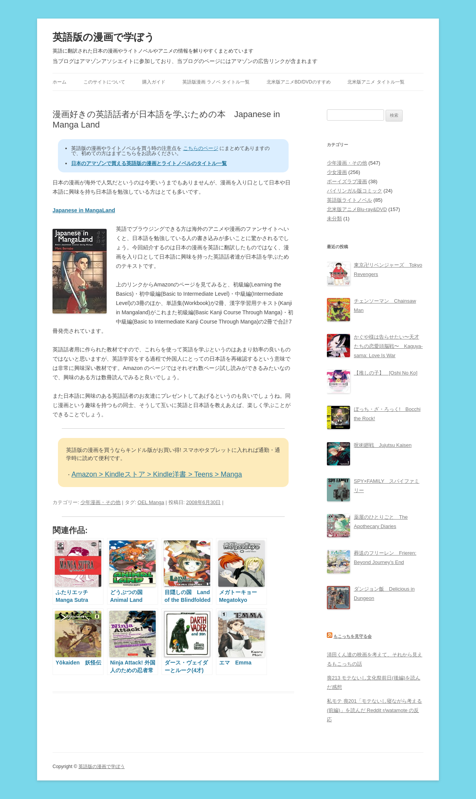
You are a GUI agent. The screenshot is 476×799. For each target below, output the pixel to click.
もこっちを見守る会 (352, 636)
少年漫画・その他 (100, 502)
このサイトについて (104, 82)
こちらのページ (200, 148)
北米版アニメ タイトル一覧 (375, 82)
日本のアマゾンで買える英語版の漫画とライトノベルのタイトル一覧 (149, 163)
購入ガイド (153, 82)
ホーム (59, 82)
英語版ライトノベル (349, 200)
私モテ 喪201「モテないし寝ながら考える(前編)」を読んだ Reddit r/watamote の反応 (374, 710)
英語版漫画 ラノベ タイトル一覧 (216, 82)
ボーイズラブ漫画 (347, 181)
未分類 (334, 218)
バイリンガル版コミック (354, 191)
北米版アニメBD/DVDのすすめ (298, 82)
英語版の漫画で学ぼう (104, 37)
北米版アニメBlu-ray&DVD (357, 209)
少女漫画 (337, 172)
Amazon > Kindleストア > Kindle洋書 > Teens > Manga (156, 474)
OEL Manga (151, 502)
